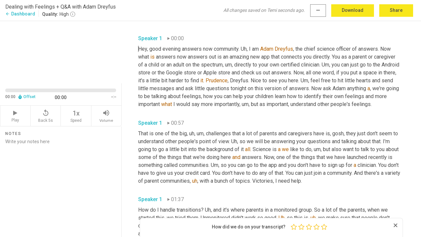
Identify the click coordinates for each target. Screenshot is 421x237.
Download (352, 10)
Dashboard (20, 13)
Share (396, 10)
